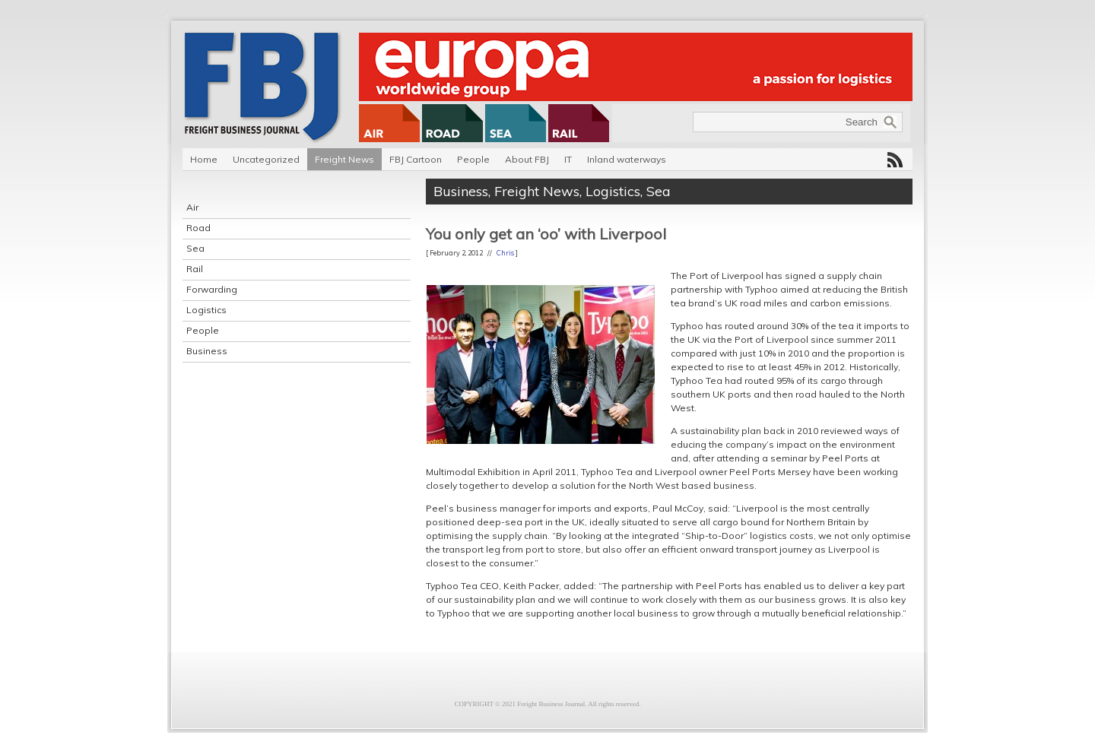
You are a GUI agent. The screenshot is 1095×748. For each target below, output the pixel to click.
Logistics (206, 309)
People (473, 159)
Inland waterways (626, 159)
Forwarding (211, 289)
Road (198, 227)
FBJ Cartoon (415, 159)
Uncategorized (266, 159)
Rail (194, 268)
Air (192, 207)
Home (203, 159)
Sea (195, 248)
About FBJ (527, 159)
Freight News (344, 159)
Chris (505, 253)
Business (206, 351)
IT (568, 159)
